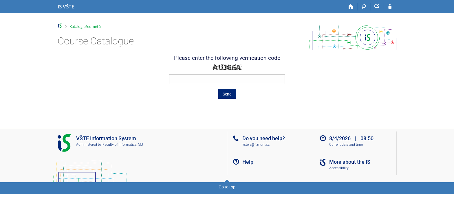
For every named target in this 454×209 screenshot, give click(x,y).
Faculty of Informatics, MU (122, 145)
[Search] (363, 6)
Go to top (227, 187)
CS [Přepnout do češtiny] (377, 6)
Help (247, 162)
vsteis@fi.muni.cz (256, 145)
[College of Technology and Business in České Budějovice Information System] (66, 6)
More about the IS (349, 162)
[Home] (350, 6)
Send (227, 94)
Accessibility (339, 168)
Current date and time (346, 145)
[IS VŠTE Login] (389, 6)
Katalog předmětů (85, 26)
